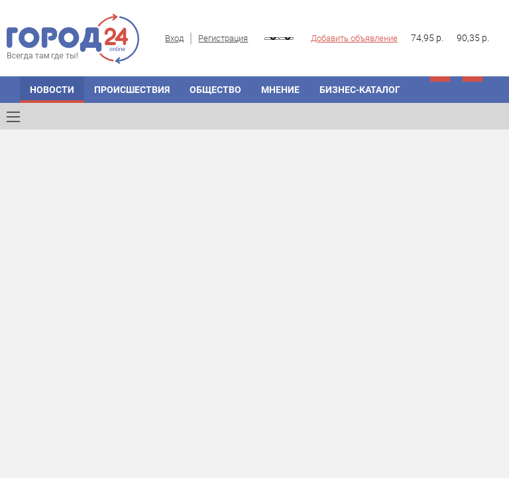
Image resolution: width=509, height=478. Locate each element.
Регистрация (223, 38)
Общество (215, 89)
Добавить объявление (354, 38)
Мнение (280, 89)
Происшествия (132, 89)
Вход (174, 38)
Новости (52, 89)
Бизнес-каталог (359, 89)
